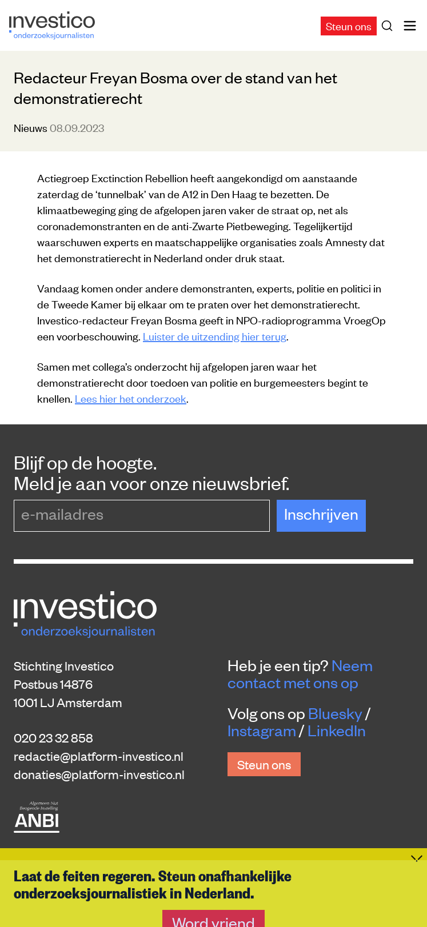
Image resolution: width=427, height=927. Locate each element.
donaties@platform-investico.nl (99, 774)
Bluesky (335, 713)
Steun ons (349, 25)
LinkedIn (337, 730)
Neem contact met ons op (300, 673)
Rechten (239, 874)
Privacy (187, 874)
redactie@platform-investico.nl (98, 756)
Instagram (262, 730)
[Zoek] (389, 25)
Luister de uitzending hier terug (214, 335)
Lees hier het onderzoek (130, 398)
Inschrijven (321, 513)
